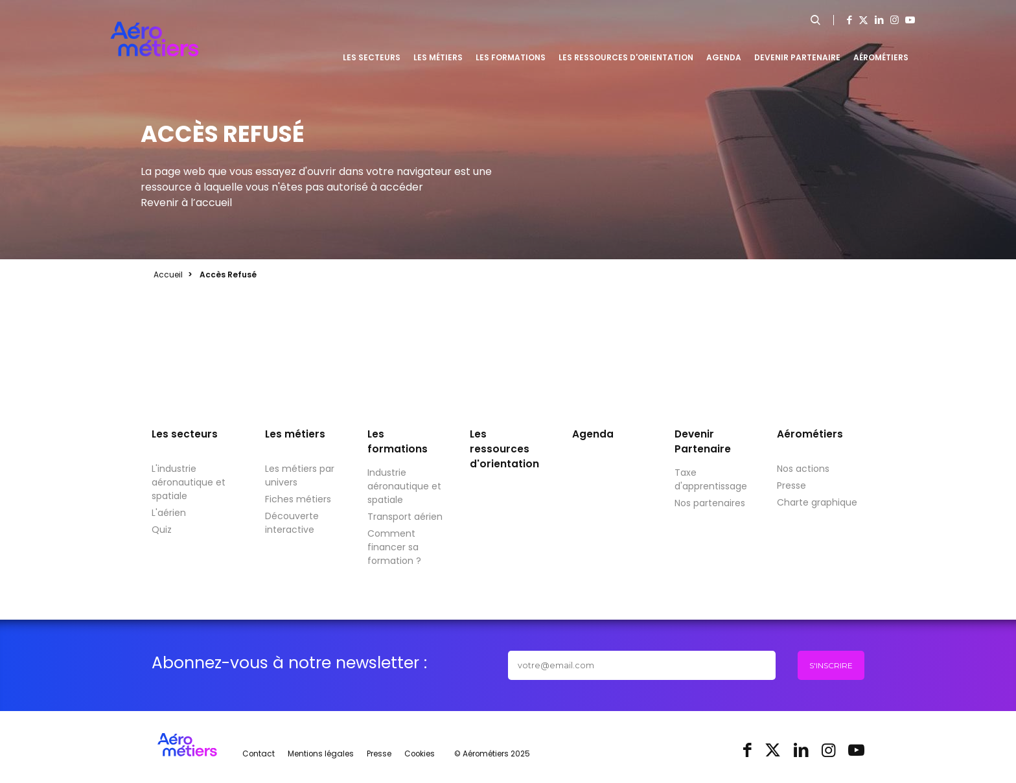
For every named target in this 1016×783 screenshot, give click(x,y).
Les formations (511, 57)
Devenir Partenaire (797, 57)
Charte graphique (817, 502)
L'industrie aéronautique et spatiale (188, 482)
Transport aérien (405, 516)
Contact (258, 754)
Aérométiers (880, 57)
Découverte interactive (292, 522)
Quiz (162, 529)
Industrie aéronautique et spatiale (404, 486)
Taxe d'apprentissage (711, 479)
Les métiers (438, 57)
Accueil (168, 274)
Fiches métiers (298, 499)
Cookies (419, 754)
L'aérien (169, 512)
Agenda (723, 57)
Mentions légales (321, 754)
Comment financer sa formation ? (394, 547)
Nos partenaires (710, 503)
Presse (791, 485)
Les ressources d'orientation (626, 57)
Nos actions (803, 468)
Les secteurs (371, 57)
